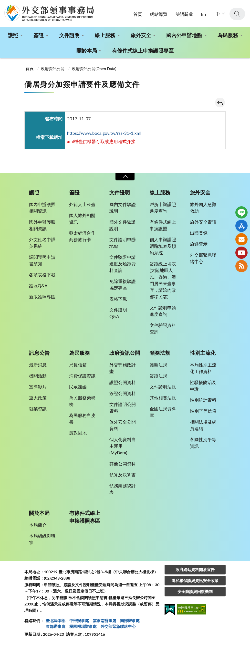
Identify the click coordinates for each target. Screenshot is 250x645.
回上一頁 (220, 102)
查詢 (237, 14)
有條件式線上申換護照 (163, 225)
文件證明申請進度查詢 (163, 311)
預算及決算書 (122, 474)
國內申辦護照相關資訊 (42, 208)
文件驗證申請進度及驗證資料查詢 (122, 263)
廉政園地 (78, 433)
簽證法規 (158, 375)
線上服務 (105, 35)
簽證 (38, 35)
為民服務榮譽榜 (82, 401)
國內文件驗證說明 (122, 208)
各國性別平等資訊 (203, 443)
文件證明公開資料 (122, 408)
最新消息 (38, 364)
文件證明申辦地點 (122, 243)
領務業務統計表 (122, 489)
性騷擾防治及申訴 (203, 386)
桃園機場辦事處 (83, 626)
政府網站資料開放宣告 (195, 569)
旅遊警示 (199, 244)
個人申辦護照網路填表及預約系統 (163, 246)
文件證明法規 (163, 386)
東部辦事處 (55, 626)
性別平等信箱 (203, 411)
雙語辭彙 (184, 14)
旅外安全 (141, 35)
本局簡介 (38, 525)
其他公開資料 (122, 463)
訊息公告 (39, 353)
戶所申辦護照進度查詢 (163, 208)
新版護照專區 (42, 296)
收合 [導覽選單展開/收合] (125, 176)
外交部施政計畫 (122, 368)
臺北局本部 (55, 620)
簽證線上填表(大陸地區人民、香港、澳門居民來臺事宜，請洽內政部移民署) (163, 280)
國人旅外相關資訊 (82, 219)
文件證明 (69, 35)
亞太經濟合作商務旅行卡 (82, 236)
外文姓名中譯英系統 (42, 243)
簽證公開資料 (122, 393)
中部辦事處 (79, 620)
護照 (13, 35)
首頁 (137, 14)
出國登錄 (199, 233)
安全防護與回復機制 (195, 591)
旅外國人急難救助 (203, 208)
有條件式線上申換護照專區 (143, 50)
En (203, 14)
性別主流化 (203, 353)
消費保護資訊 (82, 375)
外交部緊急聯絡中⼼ (118, 626)
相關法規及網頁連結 (203, 425)
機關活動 (38, 375)
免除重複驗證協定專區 (122, 285)
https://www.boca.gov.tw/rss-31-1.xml (104, 133)
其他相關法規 (163, 397)
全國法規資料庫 (163, 412)
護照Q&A (38, 285)
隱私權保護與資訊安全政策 (195, 580)
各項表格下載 (42, 274)
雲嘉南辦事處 (104, 620)
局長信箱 (78, 364)
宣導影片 (38, 386)
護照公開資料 (122, 382)
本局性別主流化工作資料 (203, 368)
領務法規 (160, 353)
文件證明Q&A (118, 313)
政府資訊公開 (52, 68)
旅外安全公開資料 (122, 425)
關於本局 (86, 50)
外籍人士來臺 (82, 204)
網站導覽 (158, 14)
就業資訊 (38, 408)
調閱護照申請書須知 (42, 260)
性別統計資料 (203, 400)
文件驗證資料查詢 (163, 328)
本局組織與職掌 (42, 539)
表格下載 (118, 299)
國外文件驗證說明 (122, 225)
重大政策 (38, 397)
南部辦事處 (130, 620)
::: (2, 4)
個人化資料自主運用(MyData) (122, 446)
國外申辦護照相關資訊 (42, 225)
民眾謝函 (78, 386)
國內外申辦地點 (184, 35)
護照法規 (158, 364)
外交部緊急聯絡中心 (203, 258)
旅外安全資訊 (203, 222)
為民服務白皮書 (82, 419)
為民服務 (228, 35)
